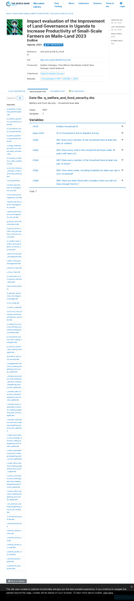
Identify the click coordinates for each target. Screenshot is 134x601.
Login (122, 4)
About (71, 3)
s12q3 (35, 150)
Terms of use (110, 4)
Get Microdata (53, 45)
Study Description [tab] (16, 91)
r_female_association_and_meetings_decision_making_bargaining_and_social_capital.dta (14, 381)
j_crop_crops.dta (13, 272)
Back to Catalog (16, 581)
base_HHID (38, 133)
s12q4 (35, 160)
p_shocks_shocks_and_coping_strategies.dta (14, 349)
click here (108, 592)
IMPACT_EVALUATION (39, 13)
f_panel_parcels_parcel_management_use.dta (14, 204)
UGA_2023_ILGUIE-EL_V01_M (61, 13)
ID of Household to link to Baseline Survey (77, 133)
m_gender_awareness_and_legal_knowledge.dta (14, 296)
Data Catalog (58, 4)
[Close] (132, 586)
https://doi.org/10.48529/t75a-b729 (55, 60)
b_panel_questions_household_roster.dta (14, 138)
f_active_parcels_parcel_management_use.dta (14, 187)
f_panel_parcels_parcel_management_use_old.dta (14, 214)
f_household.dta (13, 180)
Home (8, 13)
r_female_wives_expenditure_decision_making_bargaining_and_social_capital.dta (14, 409)
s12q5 (35, 170)
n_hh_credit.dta (13, 303)
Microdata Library (38, 5)
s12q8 (35, 180)
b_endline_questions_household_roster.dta (14, 121)
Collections (83, 3)
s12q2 (35, 140)
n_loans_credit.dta (14, 307)
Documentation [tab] (57, 91)
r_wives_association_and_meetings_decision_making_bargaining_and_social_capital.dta (14, 481)
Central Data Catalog (21, 13)
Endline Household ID (67, 126)
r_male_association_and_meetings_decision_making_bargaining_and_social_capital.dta (14, 440)
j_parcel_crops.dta (14, 268)
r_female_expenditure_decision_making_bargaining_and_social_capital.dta (14, 425)
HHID (35, 126)
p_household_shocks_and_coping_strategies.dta (14, 339)
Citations (97, 3)
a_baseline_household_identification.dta (14, 112)
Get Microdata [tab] (76, 91)
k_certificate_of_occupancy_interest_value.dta (14, 279)
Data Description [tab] (38, 92)
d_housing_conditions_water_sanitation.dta (14, 161)
